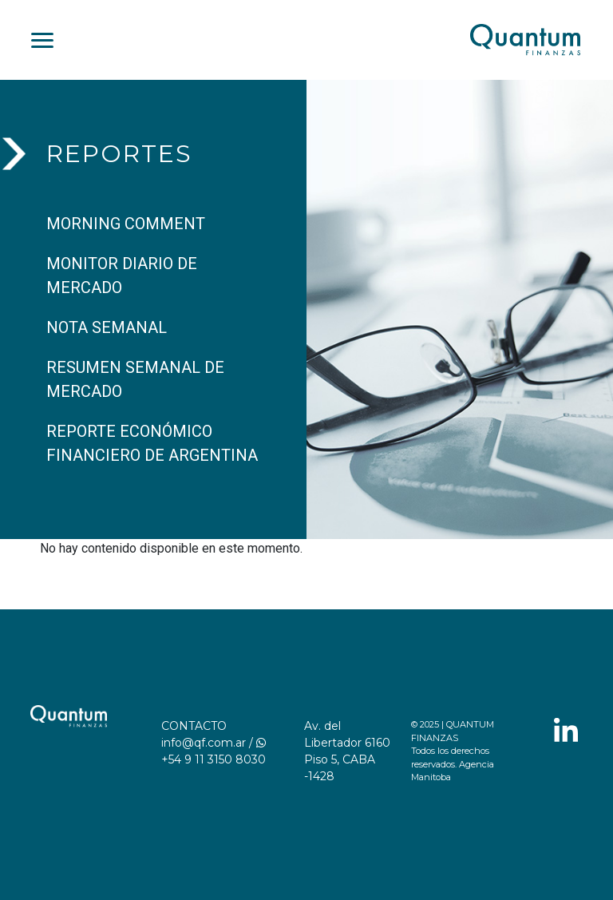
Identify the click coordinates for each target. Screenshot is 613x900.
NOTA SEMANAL (106, 327)
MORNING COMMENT (125, 223)
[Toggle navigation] (42, 40)
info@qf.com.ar (203, 742)
